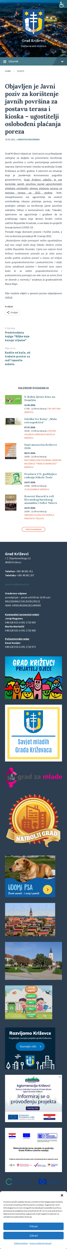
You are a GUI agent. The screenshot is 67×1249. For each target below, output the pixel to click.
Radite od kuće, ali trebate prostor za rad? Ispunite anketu (17, 358)
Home (8, 71)
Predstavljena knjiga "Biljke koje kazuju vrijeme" (17, 336)
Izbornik (33, 61)
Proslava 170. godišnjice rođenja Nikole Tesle (40, 475)
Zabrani (34, 1235)
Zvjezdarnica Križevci (36, 489)
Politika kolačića (21, 1243)
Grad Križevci (33, 40)
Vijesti (20, 71)
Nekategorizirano (29, 139)
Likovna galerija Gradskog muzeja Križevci (40, 434)
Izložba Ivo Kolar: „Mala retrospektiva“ (40, 420)
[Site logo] (33, 34)
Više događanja (33, 529)
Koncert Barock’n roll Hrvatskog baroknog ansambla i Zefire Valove (40, 500)
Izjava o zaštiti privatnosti (40, 1243)
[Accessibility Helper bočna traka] (63, 4)
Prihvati (33, 1226)
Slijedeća (10, 348)
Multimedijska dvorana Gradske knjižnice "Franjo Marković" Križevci (42, 464)
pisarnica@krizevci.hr (17, 584)
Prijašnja (10, 328)
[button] (62, 1195)
